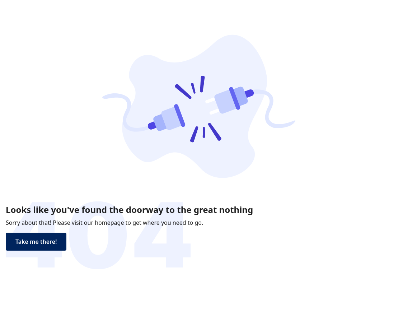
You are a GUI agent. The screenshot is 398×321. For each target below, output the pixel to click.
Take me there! (36, 242)
